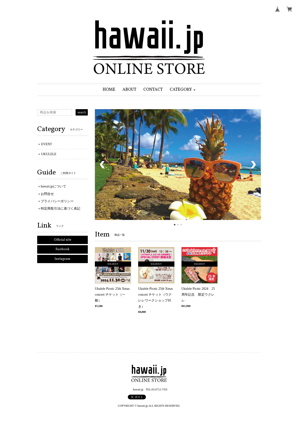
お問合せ (47, 194)
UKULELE (48, 154)
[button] (182, 90)
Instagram (62, 259)
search (81, 112)
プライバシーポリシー (57, 201)
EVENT (46, 144)
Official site (62, 240)
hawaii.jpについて (53, 186)
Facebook (62, 249)
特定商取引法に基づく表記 (60, 208)
